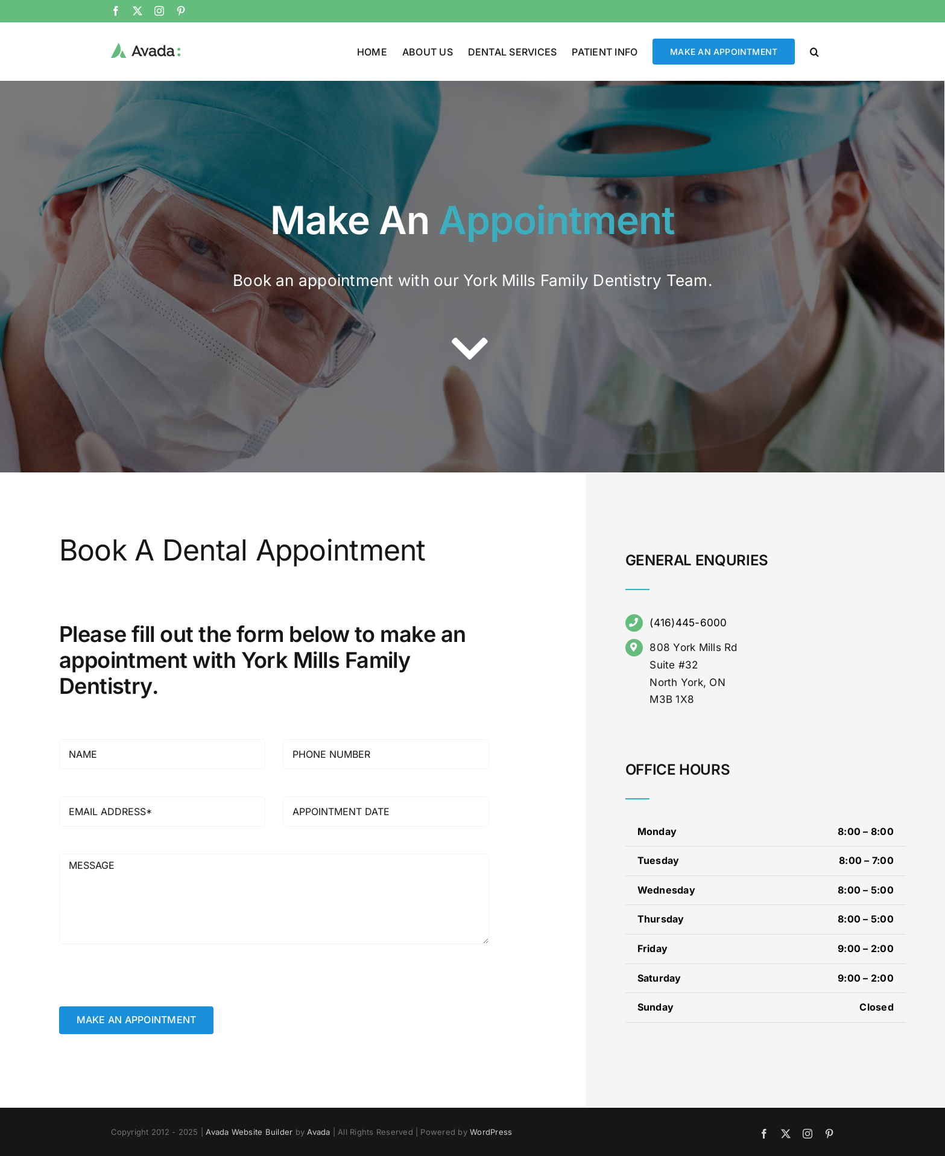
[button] (814, 50)
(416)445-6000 (688, 622)
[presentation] (150, 982)
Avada (318, 1131)
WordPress (491, 1131)
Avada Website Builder (249, 1131)
